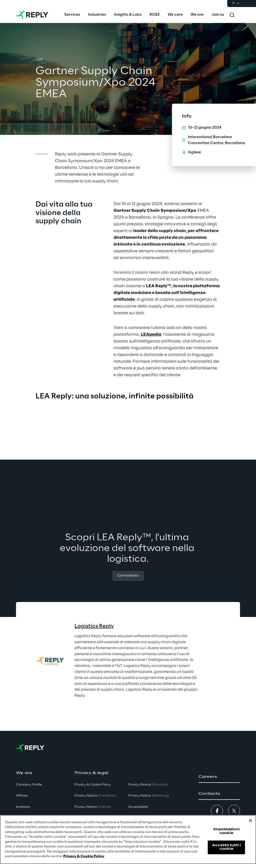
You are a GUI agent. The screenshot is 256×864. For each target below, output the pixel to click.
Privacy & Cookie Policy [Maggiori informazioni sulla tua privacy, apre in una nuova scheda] (83, 856)
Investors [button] (23, 807)
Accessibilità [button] (138, 807)
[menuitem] (72, 15)
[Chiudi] (250, 820)
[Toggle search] (232, 15)
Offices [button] (22, 795)
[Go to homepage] (32, 15)
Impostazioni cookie (226, 831)
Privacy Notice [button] (95, 795)
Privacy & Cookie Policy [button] (92, 784)
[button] (128, 576)
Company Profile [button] (29, 784)
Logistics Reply (94, 626)
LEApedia (151, 334)
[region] (128, 839)
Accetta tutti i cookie (226, 847)
